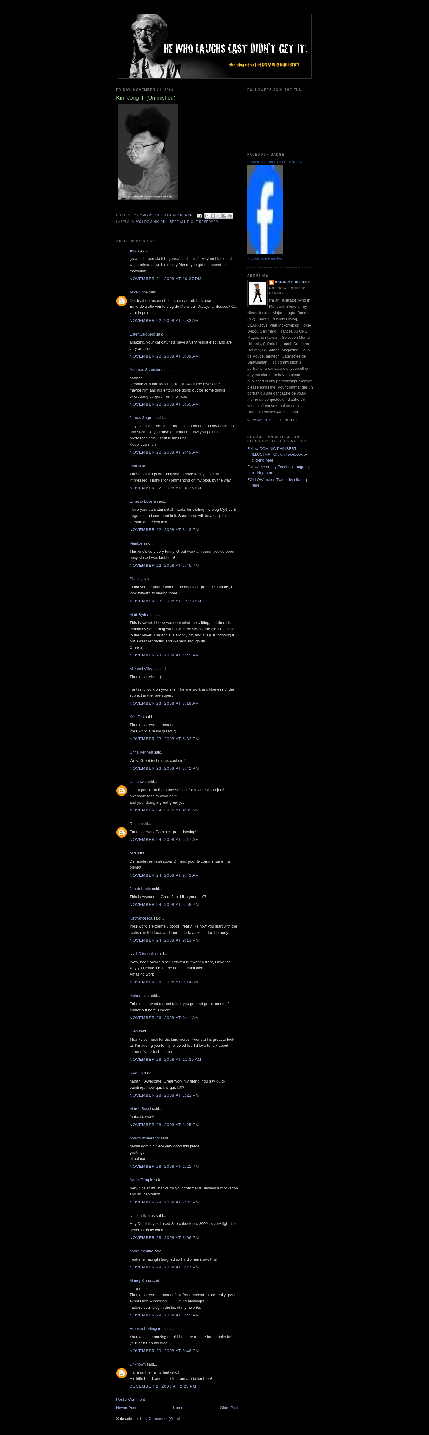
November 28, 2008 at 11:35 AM (165, 1059)
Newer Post (126, 1408)
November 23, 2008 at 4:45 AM (164, 655)
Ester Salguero (142, 334)
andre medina (141, 1251)
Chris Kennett (141, 752)
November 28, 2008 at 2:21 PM (164, 1166)
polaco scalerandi (145, 1138)
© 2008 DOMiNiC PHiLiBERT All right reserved (175, 221)
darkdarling (139, 995)
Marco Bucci (140, 1108)
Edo (133, 250)
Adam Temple (141, 1180)
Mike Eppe (139, 292)
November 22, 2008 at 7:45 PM (164, 565)
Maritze (136, 543)
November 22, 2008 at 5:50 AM (164, 404)
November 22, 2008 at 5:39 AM (164, 356)
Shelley (136, 579)
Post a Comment (130, 1399)
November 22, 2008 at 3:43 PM (164, 529)
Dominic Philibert (292, 282)
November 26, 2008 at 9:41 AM (164, 1017)
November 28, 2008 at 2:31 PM (164, 1202)
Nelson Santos (142, 1215)
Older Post (229, 1408)
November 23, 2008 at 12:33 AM (165, 601)
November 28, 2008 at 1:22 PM (164, 1095)
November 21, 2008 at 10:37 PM (166, 279)
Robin (135, 823)
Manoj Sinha (140, 1280)
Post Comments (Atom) (160, 1418)
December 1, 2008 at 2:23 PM (163, 1386)
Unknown (138, 781)
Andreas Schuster (145, 369)
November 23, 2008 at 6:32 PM (164, 739)
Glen (134, 1031)
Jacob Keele (140, 888)
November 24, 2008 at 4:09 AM (164, 810)
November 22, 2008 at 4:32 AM (164, 320)
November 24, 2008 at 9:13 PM (164, 940)
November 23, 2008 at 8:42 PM (164, 768)
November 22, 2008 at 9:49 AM (164, 452)
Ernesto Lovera (143, 501)
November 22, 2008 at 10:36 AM (165, 488)
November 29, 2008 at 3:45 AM (164, 1315)
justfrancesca (141, 918)
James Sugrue (142, 417)
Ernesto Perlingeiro (146, 1328)
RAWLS (136, 1073)
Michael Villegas (144, 669)
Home (178, 1408)
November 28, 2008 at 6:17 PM (164, 1267)
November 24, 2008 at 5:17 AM (164, 839)
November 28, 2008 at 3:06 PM (164, 1237)
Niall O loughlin (143, 953)
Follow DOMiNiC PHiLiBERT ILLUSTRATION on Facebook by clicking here (277, 454)
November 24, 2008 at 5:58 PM (164, 904)
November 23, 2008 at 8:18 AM (164, 703)
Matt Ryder (139, 614)
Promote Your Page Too (264, 258)
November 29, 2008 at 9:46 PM (164, 1351)
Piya (133, 466)
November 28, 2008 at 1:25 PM (164, 1124)
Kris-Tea (137, 717)
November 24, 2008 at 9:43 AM (164, 875)
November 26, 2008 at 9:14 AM (164, 982)
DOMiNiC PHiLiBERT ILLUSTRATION (275, 162)
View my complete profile (273, 420)
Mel (133, 853)
